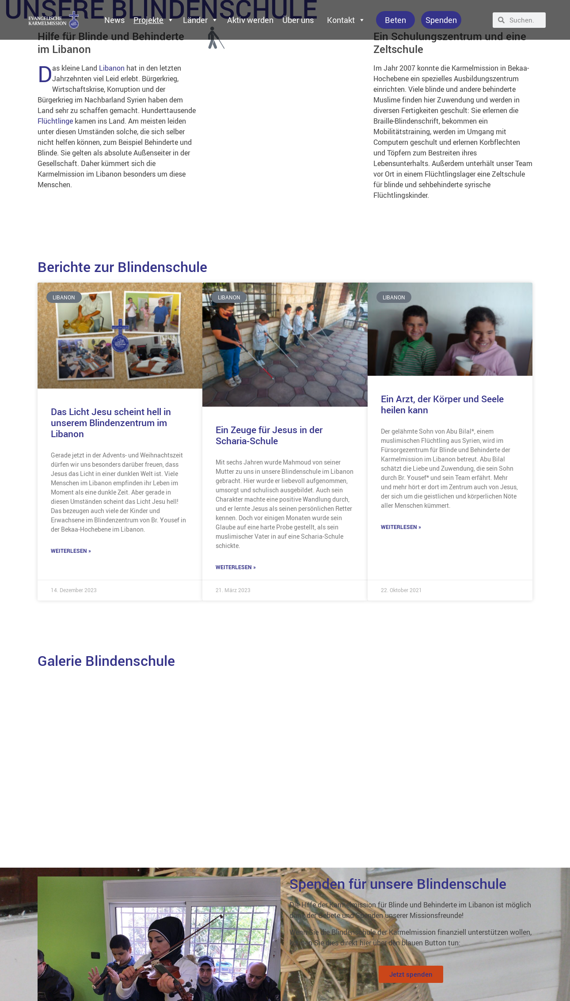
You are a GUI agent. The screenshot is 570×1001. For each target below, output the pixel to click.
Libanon (112, 68)
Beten (395, 20)
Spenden (441, 20)
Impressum (23, 957)
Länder (200, 20)
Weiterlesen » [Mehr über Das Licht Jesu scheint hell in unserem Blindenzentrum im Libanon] (71, 550)
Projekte (153, 20)
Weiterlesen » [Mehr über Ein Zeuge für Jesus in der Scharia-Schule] (236, 566)
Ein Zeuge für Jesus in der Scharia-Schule (269, 435)
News (114, 20)
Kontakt (346, 20)
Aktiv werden (250, 20)
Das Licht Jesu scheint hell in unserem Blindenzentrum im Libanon (111, 422)
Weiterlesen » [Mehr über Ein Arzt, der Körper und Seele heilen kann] (401, 526)
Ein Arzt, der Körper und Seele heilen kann (442, 404)
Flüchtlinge (55, 121)
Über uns (298, 20)
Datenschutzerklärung (37, 978)
